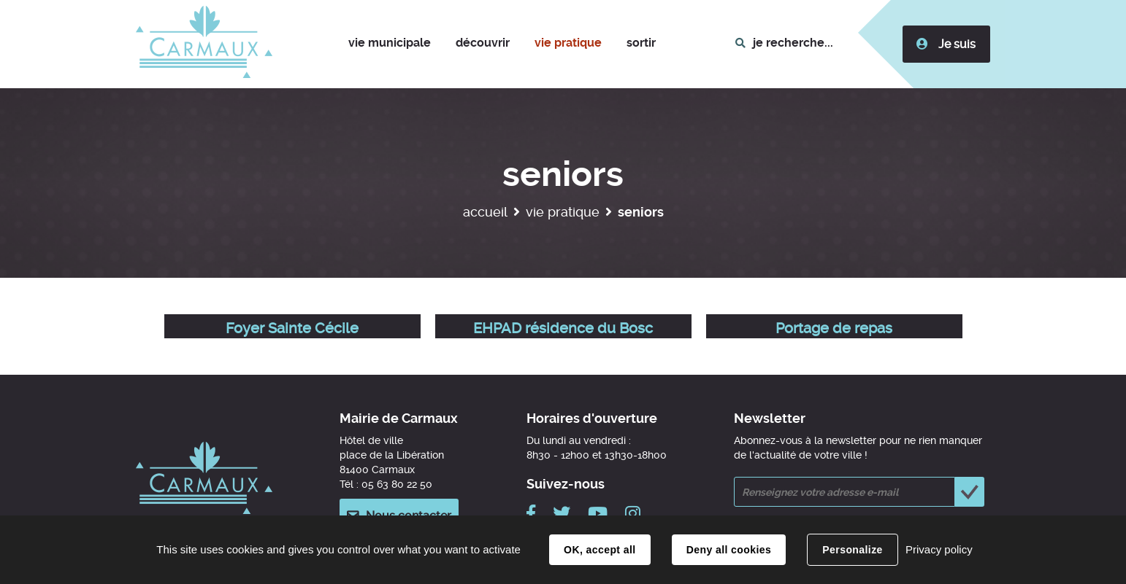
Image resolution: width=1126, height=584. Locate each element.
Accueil (485, 211)
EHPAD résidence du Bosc (563, 328)
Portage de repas (833, 328)
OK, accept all (599, 550)
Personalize (852, 550)
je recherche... (793, 43)
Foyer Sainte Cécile (292, 328)
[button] (389, 44)
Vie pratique (563, 211)
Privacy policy (939, 549)
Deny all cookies (728, 550)
